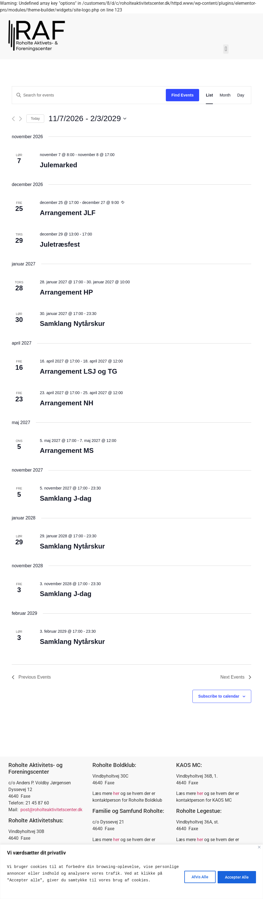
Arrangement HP (66, 292)
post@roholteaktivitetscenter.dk (51, 809)
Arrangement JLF (68, 212)
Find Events (182, 95)
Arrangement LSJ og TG (78, 371)
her (116, 793)
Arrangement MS (67, 450)
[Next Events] (20, 118)
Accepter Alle (236, 877)
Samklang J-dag (65, 498)
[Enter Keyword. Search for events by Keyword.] (89, 95)
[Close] (259, 847)
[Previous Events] (13, 118)
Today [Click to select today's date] (35, 119)
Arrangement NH (66, 403)
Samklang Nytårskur (72, 323)
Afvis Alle (197, 877)
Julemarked (58, 165)
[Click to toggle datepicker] (87, 118)
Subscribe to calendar (218, 696)
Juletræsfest (60, 244)
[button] (226, 49)
